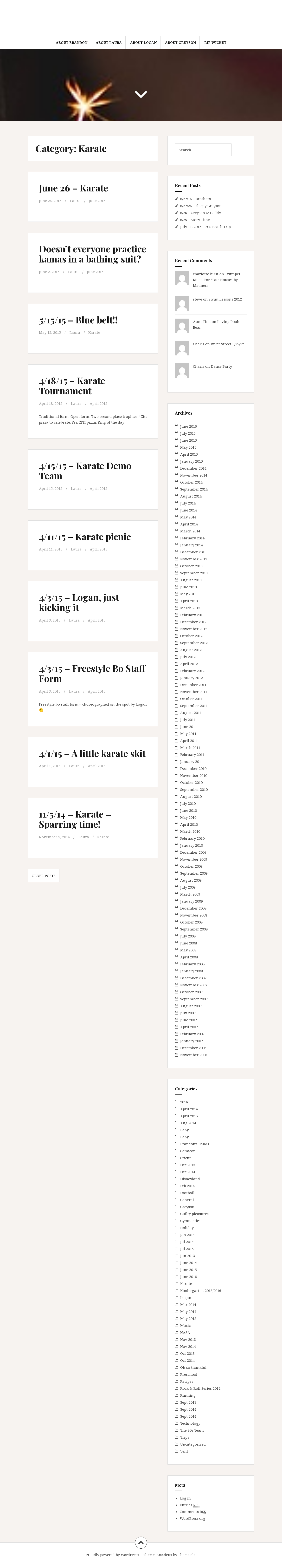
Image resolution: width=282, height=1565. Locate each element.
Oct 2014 (187, 1360)
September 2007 (194, 998)
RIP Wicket (215, 42)
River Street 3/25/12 (227, 343)
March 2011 (190, 747)
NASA (185, 1332)
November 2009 (193, 859)
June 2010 (188, 810)
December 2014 (193, 468)
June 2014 (188, 510)
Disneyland (190, 1178)
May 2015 (188, 447)
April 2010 (189, 824)
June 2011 (188, 726)
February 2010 (192, 838)
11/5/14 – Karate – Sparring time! (75, 819)
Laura (75, 200)
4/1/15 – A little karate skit (92, 753)
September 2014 (194, 489)
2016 (184, 1102)
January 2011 (191, 761)
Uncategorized (193, 1444)
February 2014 (192, 538)
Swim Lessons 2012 (225, 299)
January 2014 (191, 545)
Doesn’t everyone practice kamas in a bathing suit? (92, 253)
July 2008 (188, 936)
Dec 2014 (187, 1171)
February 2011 (192, 754)
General (187, 1199)
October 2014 (191, 482)
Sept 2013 (188, 1402)
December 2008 (193, 908)
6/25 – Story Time (195, 219)
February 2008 (192, 964)
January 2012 (191, 677)
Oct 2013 (187, 1353)
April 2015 (98, 403)
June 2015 (97, 200)
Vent (184, 1451)
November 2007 (193, 984)
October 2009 (191, 866)
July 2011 (188, 719)
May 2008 (188, 950)
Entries (189, 1504)
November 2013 (193, 559)
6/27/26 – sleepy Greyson (201, 205)
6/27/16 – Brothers (195, 198)
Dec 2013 (187, 1164)
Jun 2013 (187, 1255)
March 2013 (190, 607)
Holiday (187, 1227)
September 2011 (194, 705)
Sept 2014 (188, 1409)
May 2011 (188, 733)
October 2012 (191, 635)
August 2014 (191, 496)
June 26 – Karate (73, 188)
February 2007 (192, 1033)
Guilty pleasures (194, 1213)
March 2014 (190, 531)
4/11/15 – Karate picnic (85, 536)
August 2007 (191, 1005)
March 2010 (190, 831)
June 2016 (188, 426)
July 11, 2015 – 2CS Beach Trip (205, 226)
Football (187, 1192)
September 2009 (194, 873)
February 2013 (192, 614)
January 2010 (191, 845)
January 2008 (191, 971)
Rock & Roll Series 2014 (200, 1388)
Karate (94, 332)
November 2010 (193, 775)
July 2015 (188, 433)
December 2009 (193, 852)
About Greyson (180, 42)
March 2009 (190, 894)
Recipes (186, 1381)
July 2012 (188, 656)
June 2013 (188, 586)
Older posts (44, 875)
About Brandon (71, 42)
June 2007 (188, 1019)
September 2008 (194, 929)
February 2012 (192, 670)
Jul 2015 (187, 1248)
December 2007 (193, 978)
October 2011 (191, 698)
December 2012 (193, 621)
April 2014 (189, 524)
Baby (184, 1129)
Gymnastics (190, 1220)
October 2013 (191, 565)
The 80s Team (192, 1430)
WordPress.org (192, 1518)
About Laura (109, 42)
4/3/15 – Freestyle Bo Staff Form (92, 673)
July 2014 (188, 503)
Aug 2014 (188, 1122)
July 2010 (188, 803)
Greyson (187, 1206)
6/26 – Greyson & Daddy (200, 212)
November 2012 (193, 628)
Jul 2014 (187, 1241)
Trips (184, 1437)
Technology (190, 1423)
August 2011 (191, 712)
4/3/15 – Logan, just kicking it (79, 602)
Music (185, 1325)
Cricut (185, 1157)
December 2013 (193, 552)
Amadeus (164, 1554)
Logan (185, 1297)
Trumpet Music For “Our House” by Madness (216, 279)
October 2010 (191, 782)
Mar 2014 (188, 1304)
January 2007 (191, 1040)
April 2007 (189, 1026)
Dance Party (221, 366)
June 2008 (188, 943)
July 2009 (188, 887)
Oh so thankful (193, 1367)
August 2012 (191, 649)
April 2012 (189, 663)
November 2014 (193, 475)
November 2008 (193, 915)
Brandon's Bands (194, 1143)
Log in (185, 1498)
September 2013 (194, 572)
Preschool (188, 1374)
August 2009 (191, 880)
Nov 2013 (188, 1339)
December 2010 (193, 768)
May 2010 (188, 817)
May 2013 (188, 593)
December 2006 (193, 1047)
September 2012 (194, 642)
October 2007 (191, 991)
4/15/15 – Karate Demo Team (85, 470)
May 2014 (188, 517)
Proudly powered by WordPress (112, 1554)
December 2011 (193, 684)
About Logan (143, 42)
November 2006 (193, 1054)
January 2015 (191, 461)
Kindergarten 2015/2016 (200, 1290)
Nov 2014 (188, 1346)
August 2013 (191, 579)
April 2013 (189, 600)
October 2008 (191, 922)
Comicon (188, 1150)
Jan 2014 (187, 1234)
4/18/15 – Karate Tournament (72, 385)
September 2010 (194, 789)
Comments (193, 1511)
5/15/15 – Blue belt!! (78, 320)
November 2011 (193, 691)
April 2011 (189, 740)
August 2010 (191, 796)
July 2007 (188, 1012)
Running (188, 1395)
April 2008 (189, 957)
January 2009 (191, 901)
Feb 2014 (187, 1185)
